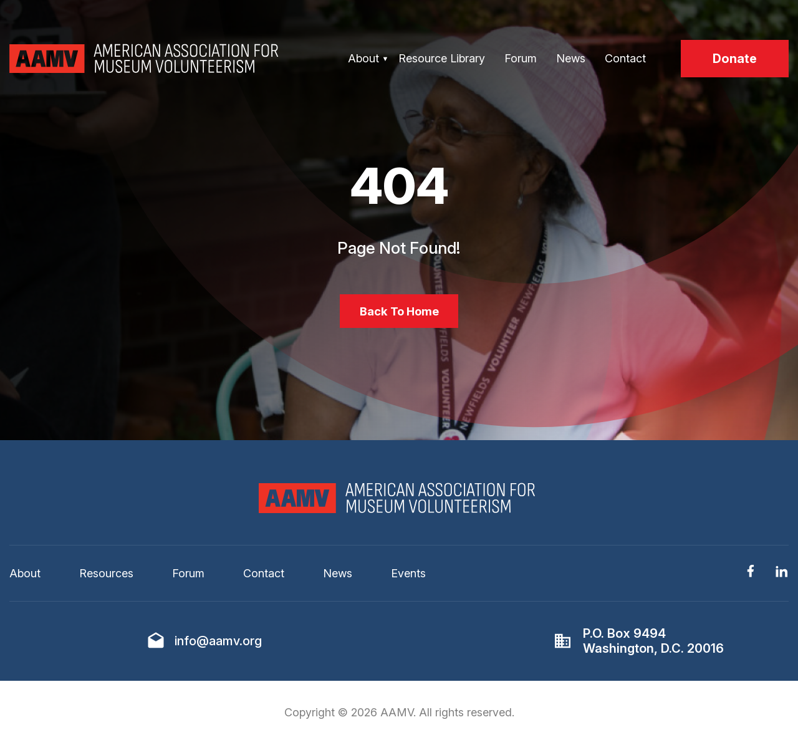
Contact (625, 58)
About (363, 58)
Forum (520, 58)
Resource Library (441, 58)
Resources (106, 577)
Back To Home (399, 312)
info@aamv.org (218, 644)
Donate (735, 58)
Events (408, 577)
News (570, 58)
